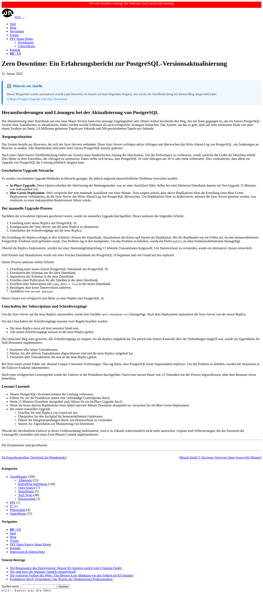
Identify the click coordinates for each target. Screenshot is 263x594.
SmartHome (26, 491)
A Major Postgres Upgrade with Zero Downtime (37, 99)
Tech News (25, 495)
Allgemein (25, 480)
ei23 (11, 17)
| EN (15, 53)
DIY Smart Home (21, 38)
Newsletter (17, 31)
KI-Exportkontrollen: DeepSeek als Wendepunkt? (34, 457)
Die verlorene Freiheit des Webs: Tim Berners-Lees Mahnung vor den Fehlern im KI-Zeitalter (71, 575)
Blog (13, 27)
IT (11, 506)
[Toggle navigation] (23, 18)
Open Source (26, 487)
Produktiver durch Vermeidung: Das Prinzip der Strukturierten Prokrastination (61, 579)
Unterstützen (26, 46)
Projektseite (26, 42)
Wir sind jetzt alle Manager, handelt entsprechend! (43, 571)
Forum (14, 35)
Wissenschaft (27, 499)
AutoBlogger (18, 476)
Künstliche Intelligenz (32, 484)
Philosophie (17, 510)
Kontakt (15, 50)
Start (13, 24)
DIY (13, 502)
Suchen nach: (10, 586)
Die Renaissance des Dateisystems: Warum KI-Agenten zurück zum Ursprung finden (66, 568)
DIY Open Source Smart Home (30, 544)
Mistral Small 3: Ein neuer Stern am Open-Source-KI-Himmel (220, 457)
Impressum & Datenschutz (27, 552)
